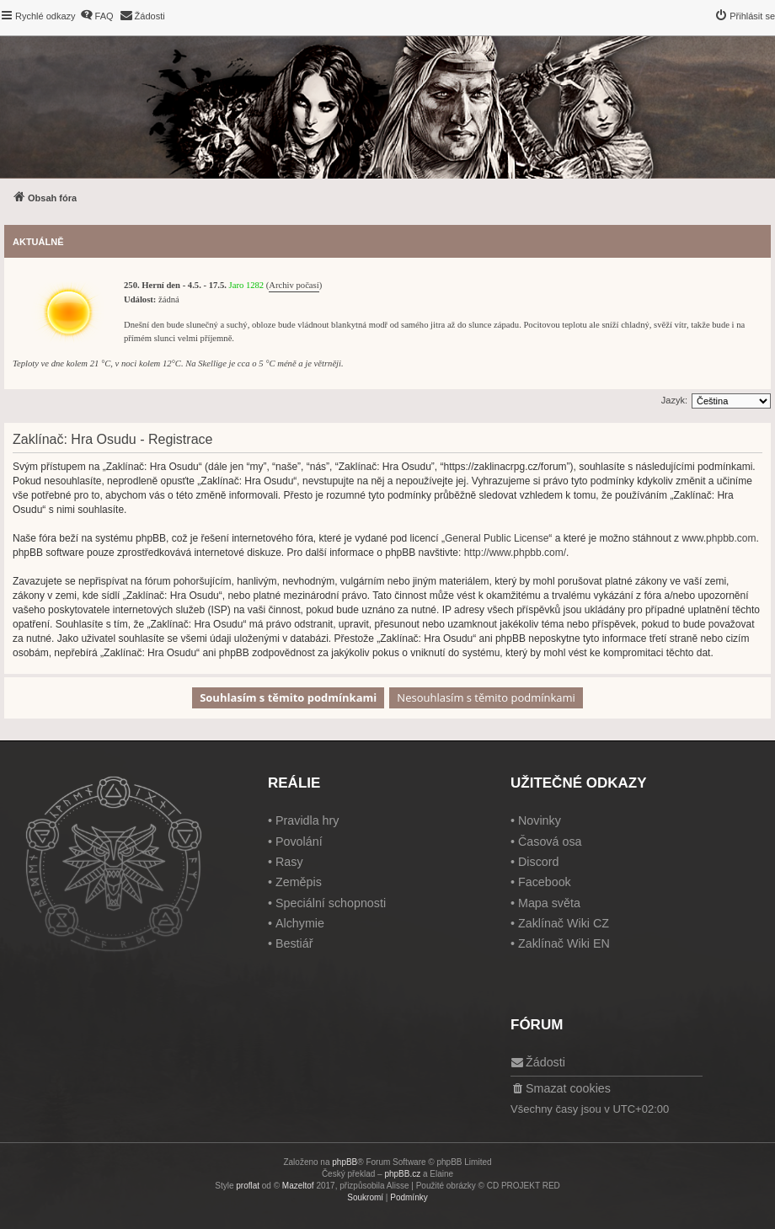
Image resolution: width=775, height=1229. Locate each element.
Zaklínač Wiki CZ (563, 923)
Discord (538, 861)
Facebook (544, 882)
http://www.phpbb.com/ (515, 552)
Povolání (299, 841)
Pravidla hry (307, 820)
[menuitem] (97, 16)
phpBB (344, 1162)
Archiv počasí (293, 285)
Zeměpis (298, 882)
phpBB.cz (402, 1173)
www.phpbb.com (718, 538)
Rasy (289, 861)
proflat (247, 1185)
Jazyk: (674, 400)
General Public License (496, 538)
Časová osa (550, 841)
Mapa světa (549, 903)
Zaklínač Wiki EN (564, 943)
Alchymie (299, 923)
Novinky (539, 820)
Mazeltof (298, 1185)
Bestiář (294, 943)
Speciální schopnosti (330, 903)
